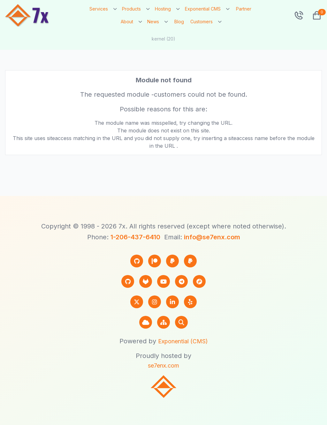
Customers (201, 21)
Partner (243, 8)
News (153, 21)
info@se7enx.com (212, 237)
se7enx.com (163, 365)
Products (131, 8)
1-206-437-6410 (135, 237)
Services (98, 8)
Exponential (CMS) (183, 341)
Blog (179, 21)
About (127, 21)
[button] (314, 15)
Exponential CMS (203, 8)
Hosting (163, 8)
